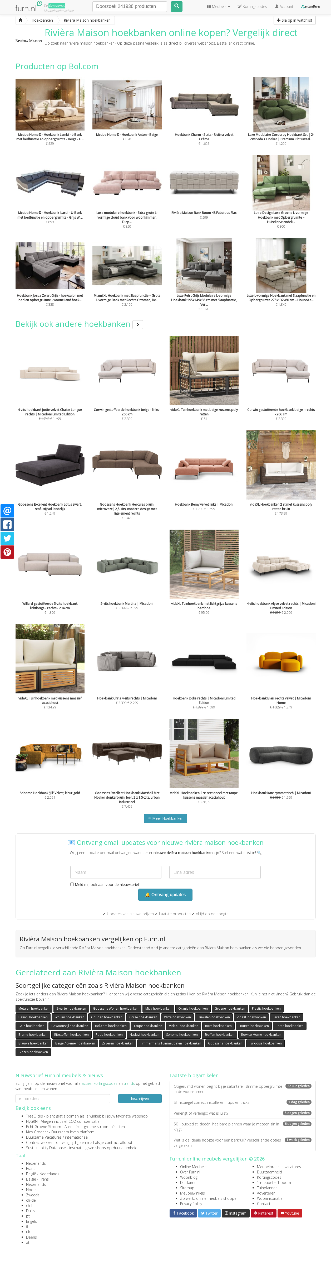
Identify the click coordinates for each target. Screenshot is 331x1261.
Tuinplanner (267, 1187)
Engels (31, 1221)
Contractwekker (39, 1142)
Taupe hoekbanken (148, 1026)
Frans (30, 1168)
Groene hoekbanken (230, 1008)
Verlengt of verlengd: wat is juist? (243, 1113)
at (27, 1242)
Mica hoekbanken (158, 1008)
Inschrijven (140, 1098)
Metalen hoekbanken (34, 1008)
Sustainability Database (46, 1147)
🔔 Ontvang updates (165, 895)
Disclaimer (189, 1182)
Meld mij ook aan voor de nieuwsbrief (104, 884)
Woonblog (188, 1177)
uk (28, 1231)
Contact (263, 1203)
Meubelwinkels (192, 1193)
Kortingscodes (269, 1177)
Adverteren (266, 1193)
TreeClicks (34, 1116)
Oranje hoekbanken (193, 1008)
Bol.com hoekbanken (111, 1026)
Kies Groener (37, 1131)
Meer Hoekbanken (165, 818)
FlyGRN (32, 1121)
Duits (30, 1210)
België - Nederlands (42, 1173)
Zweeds (32, 1194)
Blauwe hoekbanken (33, 1043)
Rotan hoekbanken (290, 1026)
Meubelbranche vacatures (279, 1166)
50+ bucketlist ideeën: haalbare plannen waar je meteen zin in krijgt (243, 1126)
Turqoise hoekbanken (265, 1043)
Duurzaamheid (269, 1171)
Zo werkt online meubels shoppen (209, 1198)
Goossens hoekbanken (225, 1043)
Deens (31, 1237)
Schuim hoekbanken (69, 1017)
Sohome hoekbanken (182, 1034)
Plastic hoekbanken (266, 1008)
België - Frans (37, 1179)
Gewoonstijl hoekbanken (69, 1026)
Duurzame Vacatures (44, 1137)
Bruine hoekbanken (32, 1034)
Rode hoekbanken (109, 1034)
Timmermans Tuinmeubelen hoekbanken (170, 1043)
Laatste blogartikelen (194, 1075)
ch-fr (30, 1205)
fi (27, 1226)
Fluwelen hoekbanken (214, 1017)
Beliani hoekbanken (33, 1017)
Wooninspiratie (270, 1198)
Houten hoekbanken (254, 1026)
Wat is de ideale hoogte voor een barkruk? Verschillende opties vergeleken (243, 1143)
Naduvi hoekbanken (144, 1034)
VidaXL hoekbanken (251, 1017)
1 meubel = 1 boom (274, 1182)
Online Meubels (193, 1166)
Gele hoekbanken (31, 1026)
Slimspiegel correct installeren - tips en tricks (243, 1102)
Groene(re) (57, 5)
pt (28, 1216)
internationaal (76, 1137)
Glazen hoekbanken (33, 1052)
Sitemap (187, 1187)
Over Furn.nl (190, 1171)
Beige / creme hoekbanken (75, 1043)
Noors (31, 1189)
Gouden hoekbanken (106, 1017)
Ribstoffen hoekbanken (71, 1034)
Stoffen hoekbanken (219, 1034)
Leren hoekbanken (286, 1017)
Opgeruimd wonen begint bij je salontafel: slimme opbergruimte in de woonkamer (243, 1089)
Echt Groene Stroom (43, 1126)
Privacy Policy (191, 1203)
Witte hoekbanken (177, 1017)
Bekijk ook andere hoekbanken (79, 323)
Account (284, 6)
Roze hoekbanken (218, 1026)
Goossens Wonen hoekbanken (116, 1008)
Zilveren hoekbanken (117, 1043)
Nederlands (36, 1163)
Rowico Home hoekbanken (261, 1034)
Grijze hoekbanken (143, 1017)
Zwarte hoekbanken (71, 1008)
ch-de (31, 1200)
